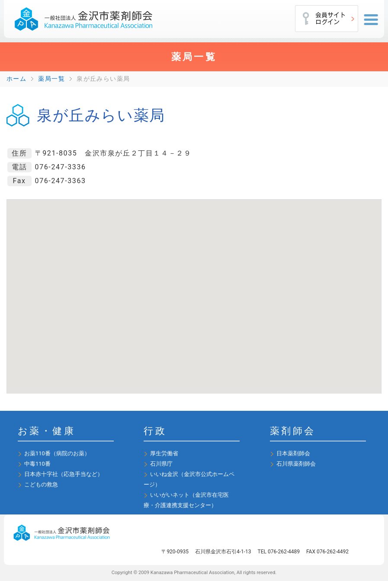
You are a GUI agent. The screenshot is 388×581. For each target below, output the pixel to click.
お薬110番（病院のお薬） (57, 453)
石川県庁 (161, 463)
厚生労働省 (164, 453)
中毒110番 (37, 463)
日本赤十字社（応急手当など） (63, 474)
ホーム (16, 79)
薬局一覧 (51, 79)
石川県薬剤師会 (296, 463)
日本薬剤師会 (293, 453)
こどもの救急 (41, 484)
